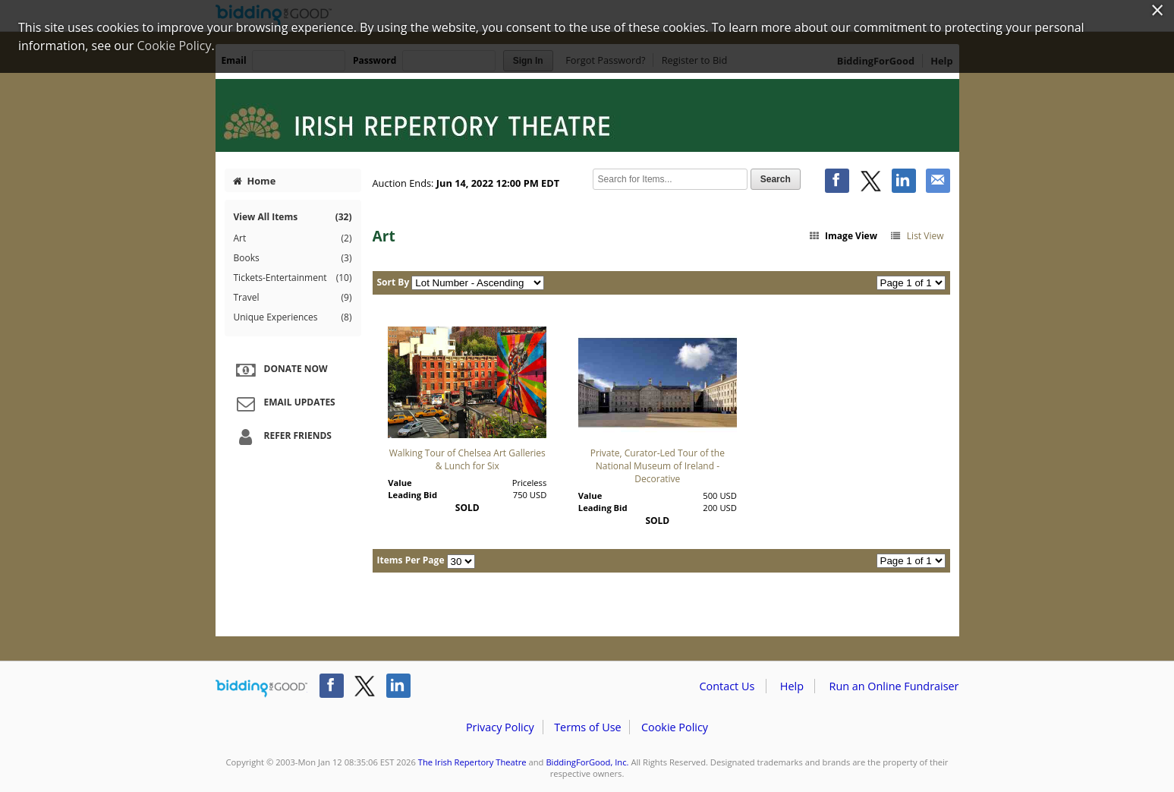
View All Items (293, 216)
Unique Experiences (293, 317)
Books (293, 258)
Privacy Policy (500, 727)
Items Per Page (411, 560)
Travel (293, 297)
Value (399, 482)
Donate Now (280, 369)
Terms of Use (587, 727)
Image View (842, 235)
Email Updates (283, 403)
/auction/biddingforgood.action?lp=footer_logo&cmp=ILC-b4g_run (261, 689)
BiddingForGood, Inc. (587, 762)
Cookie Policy (674, 727)
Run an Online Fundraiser (894, 686)
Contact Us (727, 686)
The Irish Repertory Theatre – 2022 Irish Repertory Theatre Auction (587, 115)
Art (293, 238)
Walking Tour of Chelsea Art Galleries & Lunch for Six (467, 459)
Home (254, 181)
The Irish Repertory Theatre (472, 762)
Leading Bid (412, 494)
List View (916, 235)
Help (792, 686)
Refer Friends (282, 436)
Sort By (393, 282)
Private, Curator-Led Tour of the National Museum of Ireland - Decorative (657, 465)
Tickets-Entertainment (293, 278)
